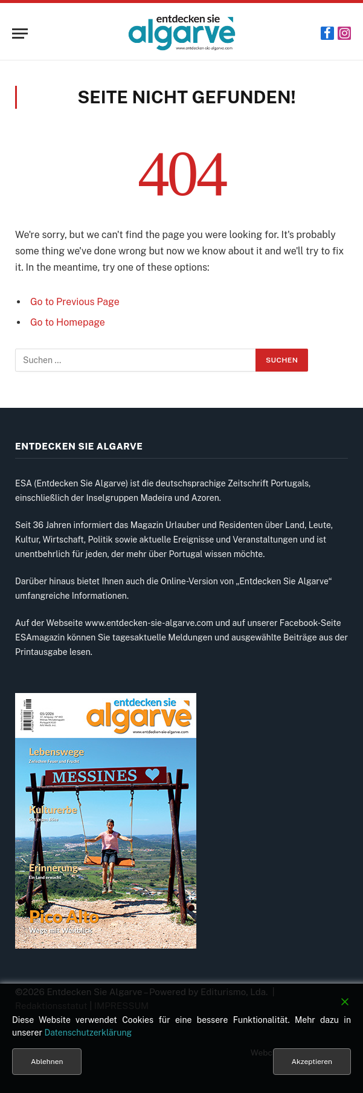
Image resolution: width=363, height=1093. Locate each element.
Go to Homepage (67, 322)
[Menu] (20, 33)
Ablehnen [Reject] (47, 1061)
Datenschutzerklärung (88, 1032)
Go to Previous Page (75, 302)
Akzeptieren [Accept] (312, 1061)
